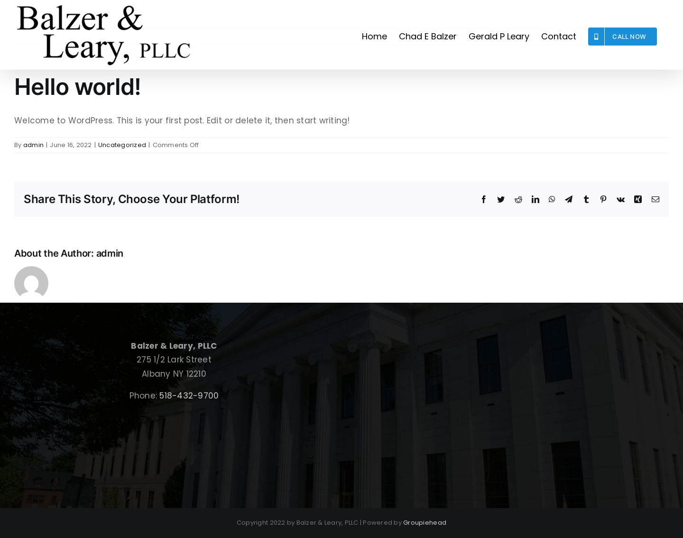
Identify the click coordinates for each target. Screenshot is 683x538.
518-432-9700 (189, 395)
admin (33, 144)
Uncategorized (122, 144)
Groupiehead (424, 522)
